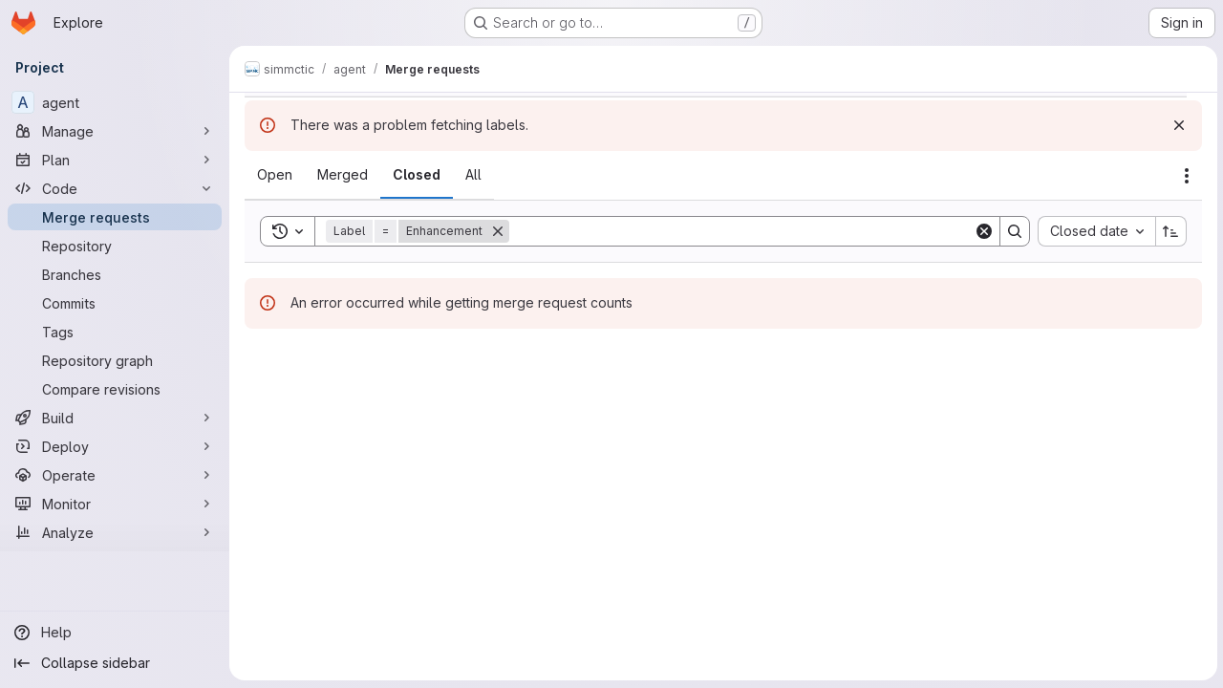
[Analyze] (115, 532)
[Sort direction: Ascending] (1169, 231)
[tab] (275, 175)
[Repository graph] (115, 360)
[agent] (115, 102)
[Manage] (115, 131)
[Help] (115, 632)
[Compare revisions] (115, 389)
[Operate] (115, 475)
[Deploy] (115, 446)
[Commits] (115, 303)
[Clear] (982, 231)
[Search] (740, 231)
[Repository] (115, 245)
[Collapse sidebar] (115, 663)
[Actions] (1184, 176)
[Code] (115, 188)
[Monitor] (115, 503)
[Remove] (497, 231)
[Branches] (115, 274)
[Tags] (115, 331)
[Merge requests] (115, 217)
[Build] (115, 417)
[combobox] (1094, 231)
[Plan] (115, 159)
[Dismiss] (1177, 125)
